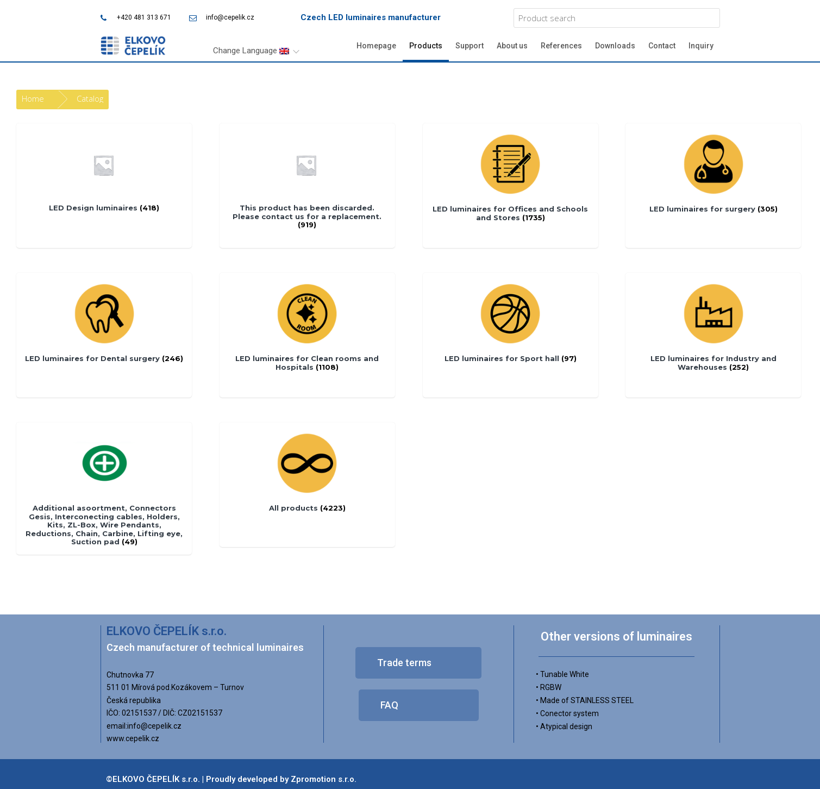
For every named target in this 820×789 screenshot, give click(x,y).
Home (33, 98)
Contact (661, 45)
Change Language (251, 50)
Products (425, 45)
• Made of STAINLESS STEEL (585, 700)
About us (512, 45)
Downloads (615, 45)
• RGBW (548, 687)
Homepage (376, 45)
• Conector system (567, 713)
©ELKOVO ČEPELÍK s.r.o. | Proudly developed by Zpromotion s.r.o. (231, 779)
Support (469, 45)
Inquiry (700, 45)
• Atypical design (564, 726)
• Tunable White (562, 674)
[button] (418, 663)
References (561, 45)
